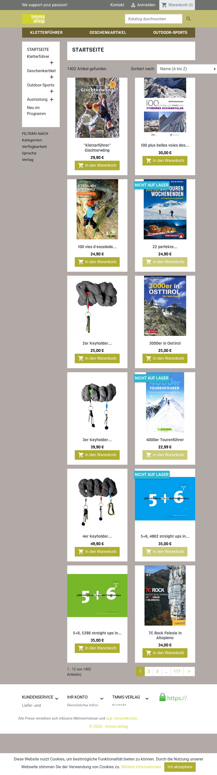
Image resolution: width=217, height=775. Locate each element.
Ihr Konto (77, 697)
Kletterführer (38, 56)
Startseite (38, 49)
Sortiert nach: (143, 68)
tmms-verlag (126, 697)
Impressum (122, 717)
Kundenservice (37, 697)
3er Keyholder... (97, 439)
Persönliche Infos (82, 705)
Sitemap (29, 747)
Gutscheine (77, 729)
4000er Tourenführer (165, 439)
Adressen (75, 723)
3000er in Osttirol (165, 343)
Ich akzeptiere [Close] (180, 766)
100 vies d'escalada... (97, 246)
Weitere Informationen (141, 766)
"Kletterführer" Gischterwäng (97, 148)
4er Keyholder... (97, 536)
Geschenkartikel (41, 70)
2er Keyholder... (97, 343)
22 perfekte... (165, 246)
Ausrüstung (37, 99)
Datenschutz (33, 717)
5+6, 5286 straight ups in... (97, 633)
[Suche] (153, 19)
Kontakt (117, 5)
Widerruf (29, 729)
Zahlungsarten (35, 723)
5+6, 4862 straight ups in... (165, 536)
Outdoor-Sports (40, 85)
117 (177, 671)
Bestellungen (78, 711)
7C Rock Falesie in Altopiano (165, 635)
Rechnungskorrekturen (87, 717)
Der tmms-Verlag (127, 711)
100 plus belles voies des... (165, 145)
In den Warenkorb (97, 165)
